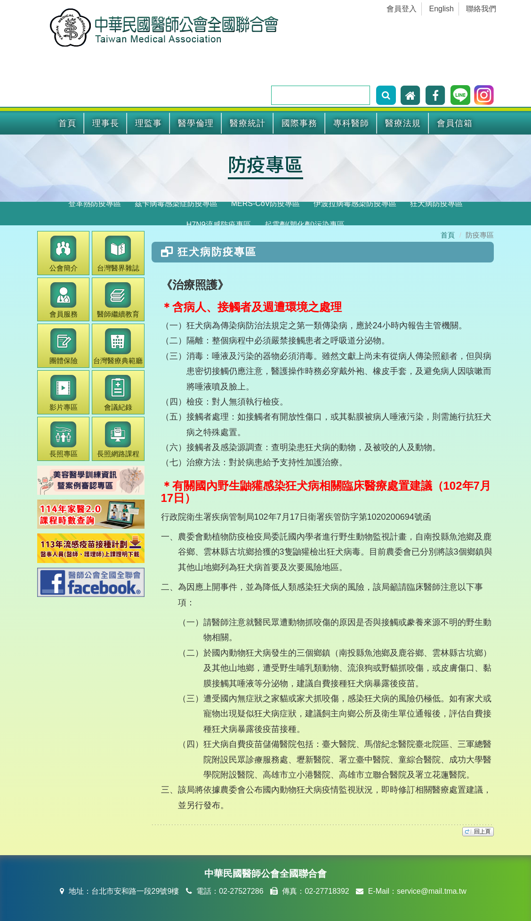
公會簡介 (63, 254)
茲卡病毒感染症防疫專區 (176, 203)
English (441, 9)
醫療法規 (403, 123)
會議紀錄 (118, 393)
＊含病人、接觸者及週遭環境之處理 (251, 307)
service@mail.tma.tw (432, 891)
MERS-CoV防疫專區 (265, 203)
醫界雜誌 (118, 254)
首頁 (67, 123)
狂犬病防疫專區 (436, 203)
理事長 (105, 123)
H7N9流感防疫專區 (218, 225)
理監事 (148, 123)
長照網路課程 (118, 439)
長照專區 (63, 439)
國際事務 (299, 123)
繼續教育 (118, 300)
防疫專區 (265, 163)
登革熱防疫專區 (94, 203)
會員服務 (63, 300)
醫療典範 (118, 346)
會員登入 (401, 9)
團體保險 (63, 346)
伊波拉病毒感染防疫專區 (355, 203)
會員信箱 (455, 123)
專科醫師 (351, 123)
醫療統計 (248, 123)
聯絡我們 (481, 9)
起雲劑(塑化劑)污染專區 (305, 225)
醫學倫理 (196, 123)
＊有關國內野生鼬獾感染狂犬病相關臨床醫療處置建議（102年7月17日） (326, 491)
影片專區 (63, 393)
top (478, 831)
